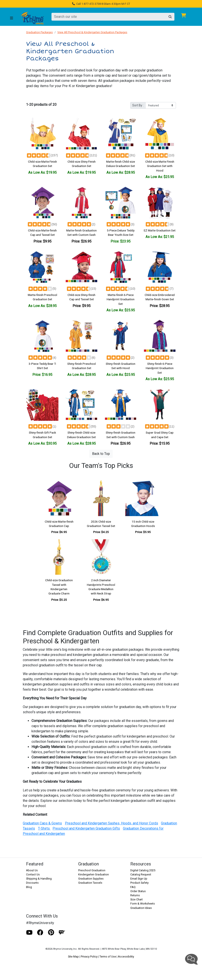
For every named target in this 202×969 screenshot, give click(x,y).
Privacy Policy (89, 956)
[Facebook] (40, 932)
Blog (29, 887)
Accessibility (126, 956)
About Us (32, 870)
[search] (108, 17)
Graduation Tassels (90, 882)
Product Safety (139, 882)
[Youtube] (29, 932)
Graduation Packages (39, 32)
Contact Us (33, 874)
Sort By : (138, 105)
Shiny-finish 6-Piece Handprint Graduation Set (160, 368)
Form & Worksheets (142, 903)
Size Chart (136, 899)
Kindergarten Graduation (93, 874)
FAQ (133, 887)
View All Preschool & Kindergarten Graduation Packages (92, 32)
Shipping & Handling (39, 878)
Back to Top (101, 454)
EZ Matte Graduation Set (160, 230)
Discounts (32, 882)
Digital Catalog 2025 (142, 870)
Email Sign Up (138, 878)
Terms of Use (107, 956)
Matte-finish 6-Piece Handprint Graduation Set (120, 299)
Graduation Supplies (91, 878)
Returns (135, 895)
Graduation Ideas (141, 908)
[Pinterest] (51, 932)
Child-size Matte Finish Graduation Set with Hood (159, 166)
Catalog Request (140, 874)
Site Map (73, 956)
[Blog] (62, 932)
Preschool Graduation (91, 870)
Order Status (138, 891)
